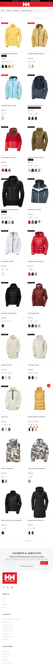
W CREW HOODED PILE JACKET (9, 105)
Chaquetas (16, 10)
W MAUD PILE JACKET (6, 365)
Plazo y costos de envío (8, 636)
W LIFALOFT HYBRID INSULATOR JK (10, 209)
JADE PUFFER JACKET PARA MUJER (36, 468)
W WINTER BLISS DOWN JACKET (36, 261)
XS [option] (2, 61)
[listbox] (13, 61)
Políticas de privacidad (8, 630)
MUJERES (8, 10)
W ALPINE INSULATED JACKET (35, 105)
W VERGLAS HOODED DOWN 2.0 (9, 313)
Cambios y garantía (7, 633)
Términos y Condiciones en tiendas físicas (12, 619)
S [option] (5, 61)
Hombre (4, 598)
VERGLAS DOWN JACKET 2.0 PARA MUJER (11, 520)
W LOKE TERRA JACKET (33, 313)
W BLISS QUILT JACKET (33, 365)
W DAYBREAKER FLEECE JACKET (9, 53)
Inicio (2, 10)
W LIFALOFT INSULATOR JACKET (36, 157)
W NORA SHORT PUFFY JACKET (9, 157)
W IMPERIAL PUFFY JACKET (34, 209)
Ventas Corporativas (7, 654)
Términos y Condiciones (8, 627)
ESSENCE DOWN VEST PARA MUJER (36, 417)
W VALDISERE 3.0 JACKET (7, 261)
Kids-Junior (5, 604)
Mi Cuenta (5, 657)
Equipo (4, 607)
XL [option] (34, 61)
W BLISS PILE (4, 417)
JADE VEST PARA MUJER (7, 468)
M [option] (7, 61)
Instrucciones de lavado (8, 662)
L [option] (10, 61)
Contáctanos (5, 639)
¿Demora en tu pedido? (8, 624)
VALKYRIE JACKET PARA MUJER (35, 520)
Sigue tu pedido (6, 622)
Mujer (4, 601)
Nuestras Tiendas (6, 651)
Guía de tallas (6, 660)
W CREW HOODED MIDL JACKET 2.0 (36, 53)
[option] (3, 66)
